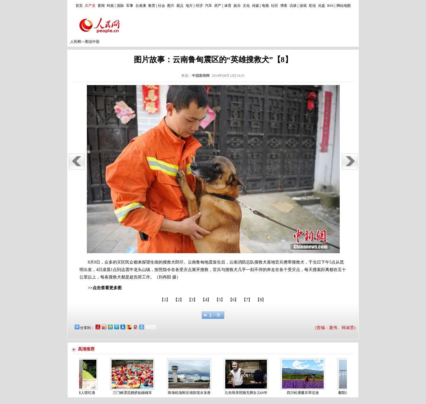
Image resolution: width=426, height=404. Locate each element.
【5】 (219, 299)
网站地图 (343, 6)
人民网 (75, 42)
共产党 (90, 6)
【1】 (165, 299)
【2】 (178, 299)
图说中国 (92, 42)
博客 (283, 6)
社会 (161, 6)
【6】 (233, 299)
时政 (110, 6)
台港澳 (140, 6)
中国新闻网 (201, 75)
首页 (79, 6)
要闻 (101, 6)
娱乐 (237, 6)
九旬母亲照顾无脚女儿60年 (247, 393)
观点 (180, 6)
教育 (151, 6)
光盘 (321, 6)
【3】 (192, 299)
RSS (330, 6)
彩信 (312, 6)
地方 (189, 6)
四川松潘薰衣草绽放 (304, 393)
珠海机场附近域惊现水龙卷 (190, 393)
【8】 (261, 299)
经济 (199, 6)
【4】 (206, 299)
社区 (274, 6)
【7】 (247, 299)
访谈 (293, 6)
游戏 (303, 6)
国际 (120, 6)
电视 (265, 6)
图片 (170, 6)
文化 (246, 6)
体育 (227, 6)
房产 (217, 6)
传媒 (255, 6)
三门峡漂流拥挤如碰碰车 (133, 393)
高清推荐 (86, 349)
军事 (129, 6)
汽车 (208, 6)
